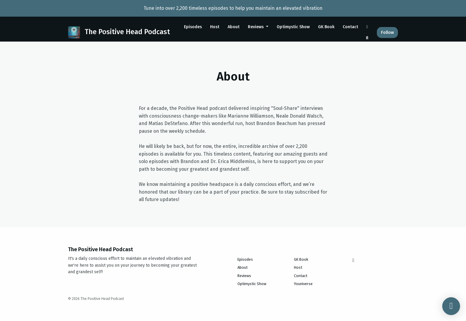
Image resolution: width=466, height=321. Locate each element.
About (234, 26)
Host (214, 26)
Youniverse (303, 284)
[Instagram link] (367, 26)
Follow (387, 32)
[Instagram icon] (353, 260)
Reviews (256, 26)
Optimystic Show (293, 26)
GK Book (326, 26)
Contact (350, 26)
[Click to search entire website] (367, 37)
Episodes (193, 26)
